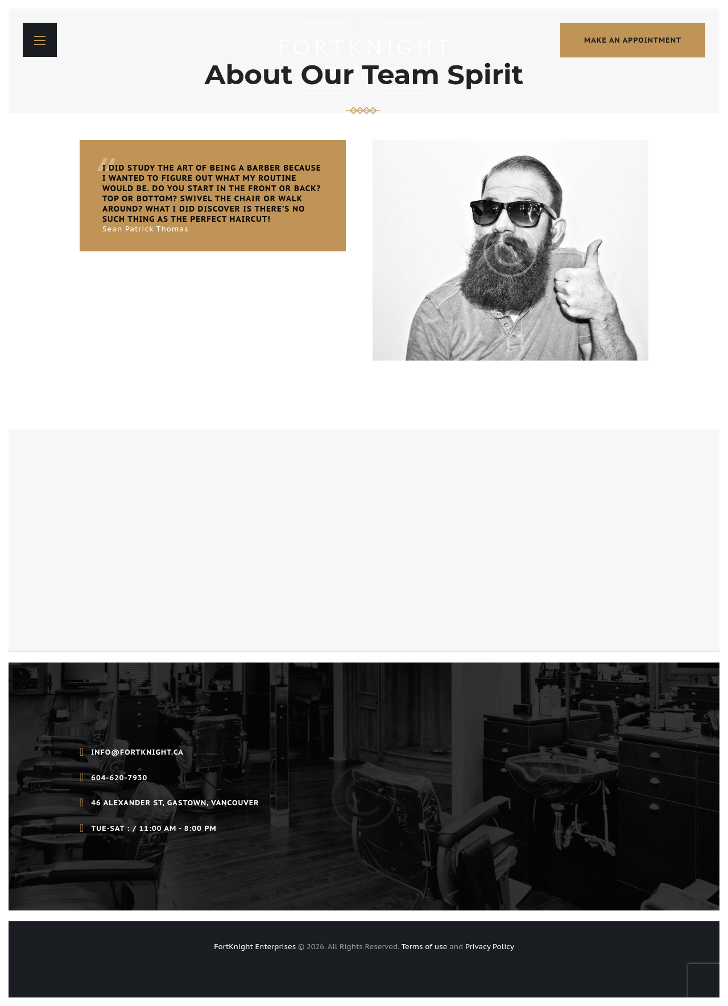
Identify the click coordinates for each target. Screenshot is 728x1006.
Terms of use (425, 946)
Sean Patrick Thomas (145, 229)
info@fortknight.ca (137, 752)
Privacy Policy (489, 946)
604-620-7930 (119, 778)
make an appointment (632, 40)
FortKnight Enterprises (255, 946)
